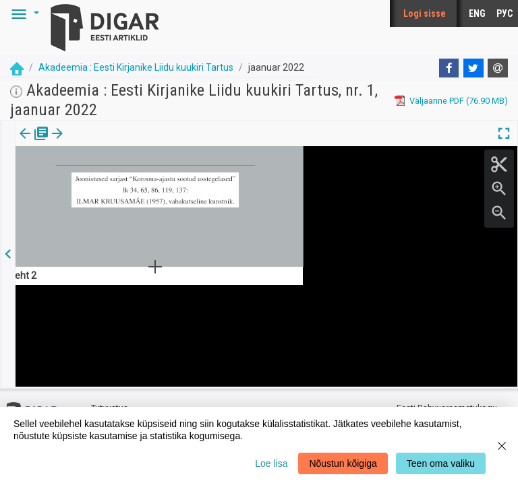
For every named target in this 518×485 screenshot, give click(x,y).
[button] (23, 13)
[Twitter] (473, 68)
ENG (477, 13)
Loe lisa (271, 463)
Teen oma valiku (441, 463)
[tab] (34, 143)
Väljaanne (34, 142)
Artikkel (94, 142)
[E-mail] (498, 68)
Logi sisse (424, 13)
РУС (504, 13)
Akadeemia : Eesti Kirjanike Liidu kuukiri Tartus (135, 67)
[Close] (502, 446)
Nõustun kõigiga (342, 463)
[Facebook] (449, 68)
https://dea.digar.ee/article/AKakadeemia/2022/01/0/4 (122, 196)
